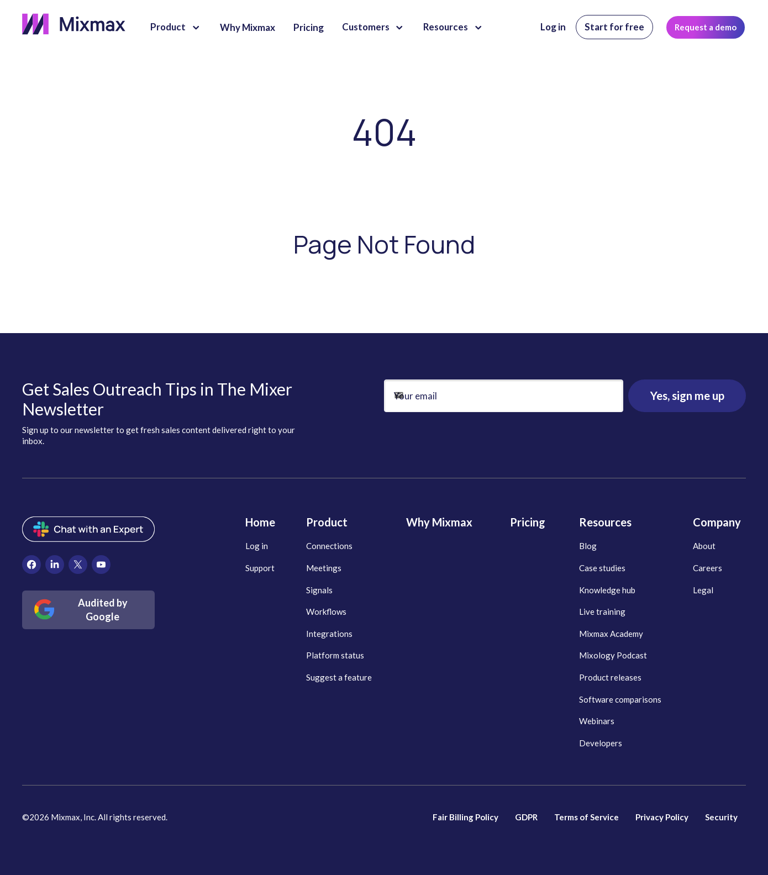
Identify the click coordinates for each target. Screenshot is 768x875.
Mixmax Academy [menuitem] (611, 634)
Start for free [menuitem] (614, 27)
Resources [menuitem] (605, 522)
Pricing (308, 27)
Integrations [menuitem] (329, 634)
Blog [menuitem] (588, 546)
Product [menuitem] (327, 522)
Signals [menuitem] (319, 590)
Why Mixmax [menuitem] (439, 522)
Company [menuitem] (717, 522)
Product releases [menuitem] (610, 677)
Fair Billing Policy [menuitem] (465, 817)
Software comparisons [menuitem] (620, 699)
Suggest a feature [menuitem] (339, 677)
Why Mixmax (247, 27)
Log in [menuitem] (553, 27)
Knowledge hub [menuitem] (607, 590)
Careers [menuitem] (707, 568)
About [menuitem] (704, 546)
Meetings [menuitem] (323, 568)
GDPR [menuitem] (526, 817)
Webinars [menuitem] (596, 721)
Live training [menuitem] (602, 611)
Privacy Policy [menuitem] (661, 817)
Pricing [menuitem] (527, 522)
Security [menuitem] (721, 817)
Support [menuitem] (260, 568)
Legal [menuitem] (703, 590)
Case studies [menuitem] (602, 568)
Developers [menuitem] (600, 743)
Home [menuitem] (260, 522)
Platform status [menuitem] (335, 655)
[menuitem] (31, 564)
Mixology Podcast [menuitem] (613, 655)
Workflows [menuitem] (326, 611)
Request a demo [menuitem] (706, 27)
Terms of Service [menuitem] (586, 817)
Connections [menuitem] (329, 546)
